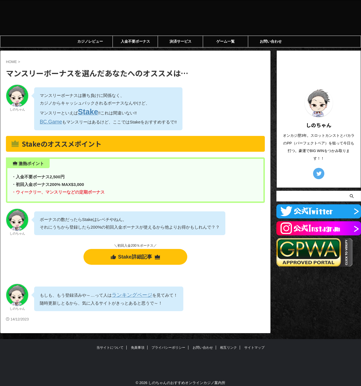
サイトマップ (254, 343)
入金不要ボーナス (135, 41)
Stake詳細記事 (135, 253)
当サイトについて (110, 343)
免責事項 (137, 343)
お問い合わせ (271, 41)
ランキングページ (129, 289)
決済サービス (180, 41)
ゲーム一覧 (225, 41)
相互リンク (228, 343)
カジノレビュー (90, 41)
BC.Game (49, 119)
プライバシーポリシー (168, 343)
